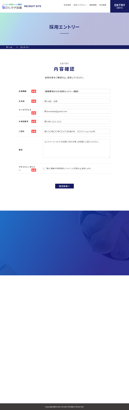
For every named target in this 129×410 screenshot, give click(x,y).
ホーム (9, 47)
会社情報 (67, 5)
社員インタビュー (80, 5)
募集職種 (93, 5)
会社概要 (102, 5)
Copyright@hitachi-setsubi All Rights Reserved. (64, 407)
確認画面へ (64, 186)
